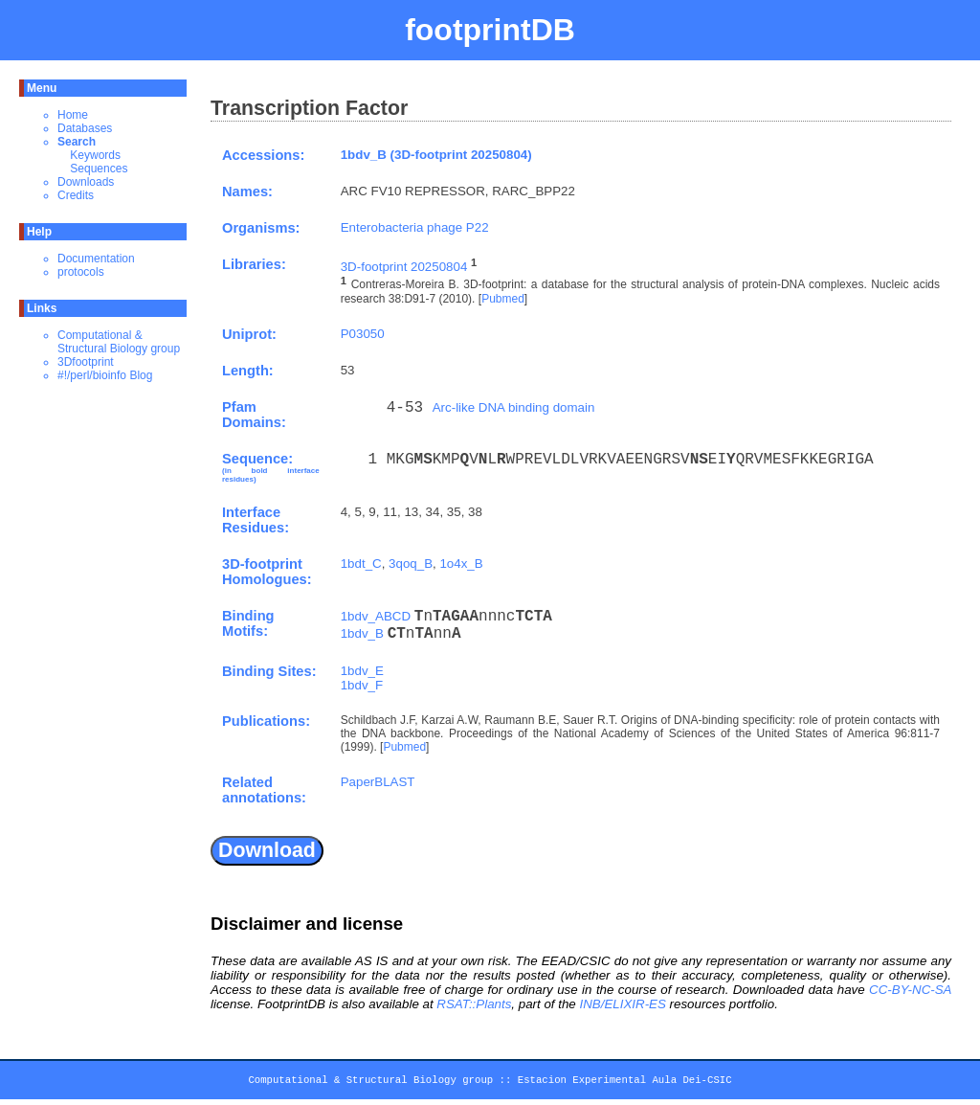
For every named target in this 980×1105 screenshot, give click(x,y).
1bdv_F (362, 685)
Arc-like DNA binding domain (514, 407)
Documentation (96, 258)
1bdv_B (362, 633)
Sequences (98, 168)
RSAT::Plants (473, 1004)
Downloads (85, 182)
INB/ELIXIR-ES (622, 1004)
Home (72, 115)
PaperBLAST (378, 782)
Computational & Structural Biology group (118, 341)
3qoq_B (411, 563)
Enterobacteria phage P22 (415, 227)
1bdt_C (361, 563)
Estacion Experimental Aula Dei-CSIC (625, 1083)
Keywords (95, 155)
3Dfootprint (85, 362)
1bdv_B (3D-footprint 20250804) (436, 154)
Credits (75, 195)
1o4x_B (460, 563)
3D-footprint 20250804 (404, 266)
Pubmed (502, 298)
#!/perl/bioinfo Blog (104, 375)
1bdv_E (362, 671)
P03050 (363, 334)
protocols (80, 272)
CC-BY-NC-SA (910, 989)
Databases (84, 128)
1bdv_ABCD (376, 616)
